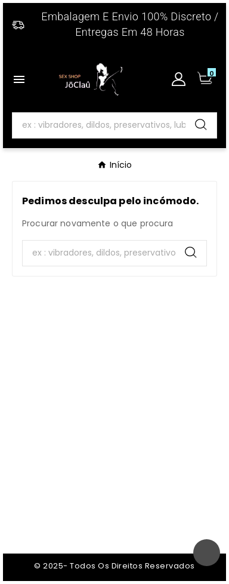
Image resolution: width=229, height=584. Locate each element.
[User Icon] (178, 79)
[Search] (99, 125)
